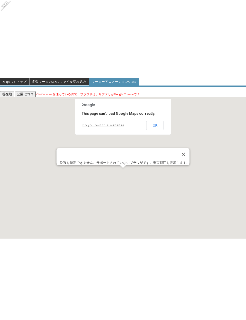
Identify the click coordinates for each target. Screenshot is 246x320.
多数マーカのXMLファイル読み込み (59, 81)
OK (155, 125)
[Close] (183, 154)
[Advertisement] (123, 39)
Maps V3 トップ (15, 81)
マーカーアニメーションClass (114, 81)
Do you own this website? (103, 125)
